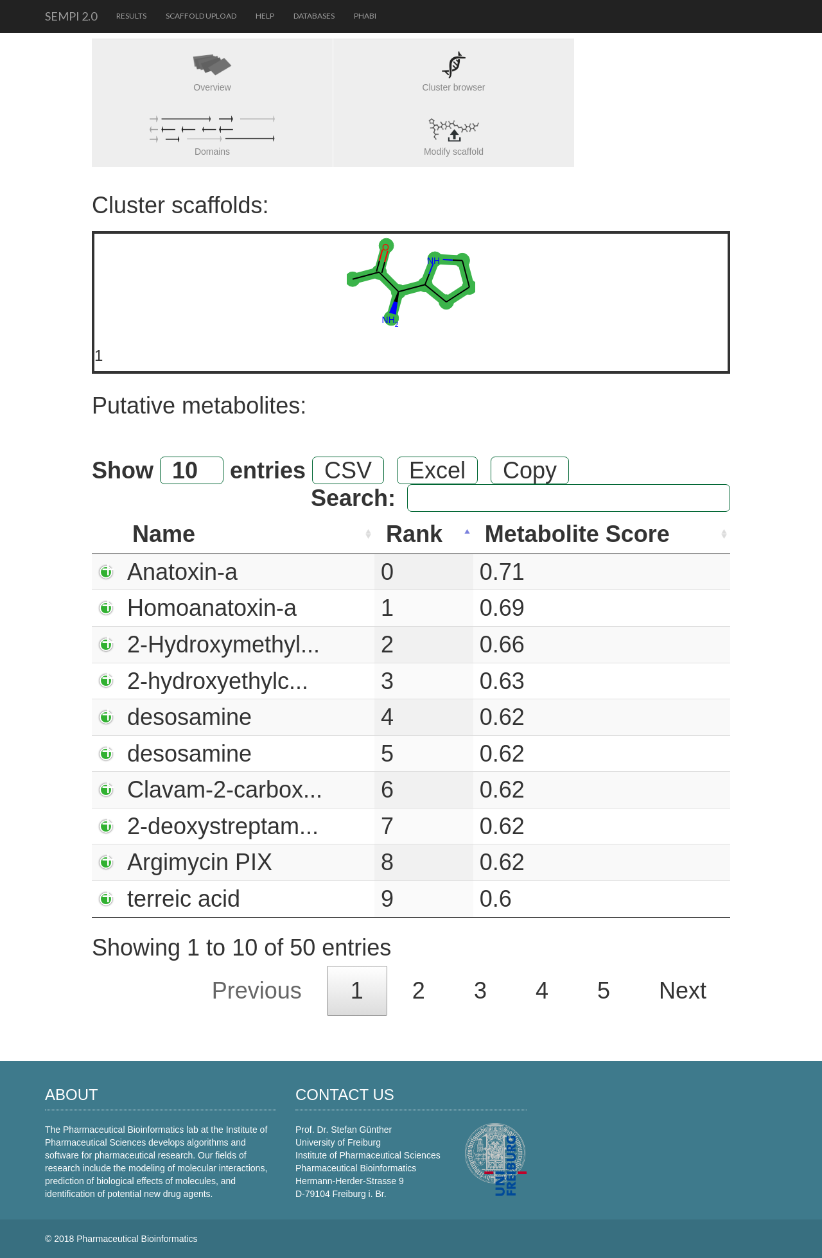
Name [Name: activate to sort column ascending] (163, 534)
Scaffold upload (201, 16)
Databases (314, 16)
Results (131, 16)
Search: (520, 498)
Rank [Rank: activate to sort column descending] (414, 534)
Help (265, 16)
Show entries (199, 470)
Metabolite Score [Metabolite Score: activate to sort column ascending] (577, 534)
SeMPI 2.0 (71, 16)
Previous (257, 990)
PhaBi (365, 16)
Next (682, 990)
